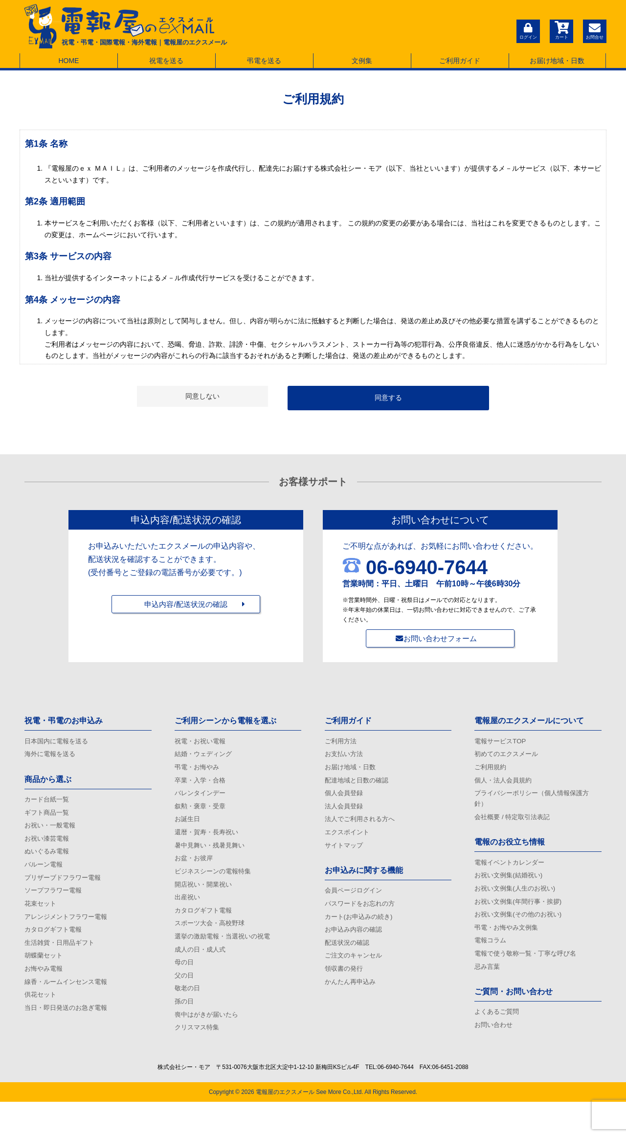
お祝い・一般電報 (51, 833)
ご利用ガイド (459, 61)
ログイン (526, 30)
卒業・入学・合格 (202, 786)
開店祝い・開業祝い (205, 902)
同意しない (202, 396)
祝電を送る (166, 61)
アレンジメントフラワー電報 (68, 934)
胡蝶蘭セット (45, 977)
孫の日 (185, 1032)
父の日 (185, 1003)
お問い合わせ (494, 1050)
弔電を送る (264, 61)
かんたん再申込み (352, 1006)
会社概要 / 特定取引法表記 (515, 826)
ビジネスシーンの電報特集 (216, 887)
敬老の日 (188, 1018)
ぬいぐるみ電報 (48, 862)
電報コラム (491, 960)
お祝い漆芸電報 (48, 847)
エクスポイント (349, 844)
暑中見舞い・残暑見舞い (212, 858)
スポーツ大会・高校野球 (212, 945)
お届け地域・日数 (557, 61)
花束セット (41, 920)
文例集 (362, 61)
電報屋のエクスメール (285, 1126)
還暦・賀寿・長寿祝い (209, 844)
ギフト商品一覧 (48, 818)
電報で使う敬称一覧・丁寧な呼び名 (529, 975)
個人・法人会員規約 (505, 786)
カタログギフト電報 (55, 949)
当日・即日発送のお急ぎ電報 (68, 1036)
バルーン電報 (45, 876)
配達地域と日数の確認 (359, 786)
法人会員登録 (345, 815)
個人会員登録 (345, 800)
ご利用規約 (491, 772)
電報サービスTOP (502, 742)
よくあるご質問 (498, 1036)
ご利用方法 (342, 742)
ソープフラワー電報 (55, 905)
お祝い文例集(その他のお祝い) (521, 931)
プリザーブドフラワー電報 (65, 890)
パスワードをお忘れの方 (362, 920)
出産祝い (188, 916)
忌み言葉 (488, 989)
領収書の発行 (345, 992)
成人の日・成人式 (202, 974)
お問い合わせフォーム (440, 638)
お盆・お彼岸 (195, 873)
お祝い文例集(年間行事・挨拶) (521, 917)
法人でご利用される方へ (362, 829)
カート (560, 30)
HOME (68, 61)
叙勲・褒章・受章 (202, 815)
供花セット (41, 1021)
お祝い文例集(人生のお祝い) (517, 902)
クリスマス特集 (199, 1061)
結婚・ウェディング (205, 757)
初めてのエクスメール (508, 757)
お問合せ (594, 30)
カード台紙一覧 (48, 804)
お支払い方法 (345, 757)
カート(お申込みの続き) (361, 934)
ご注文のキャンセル (355, 977)
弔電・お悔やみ (199, 772)
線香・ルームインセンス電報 (68, 1006)
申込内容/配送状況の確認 (186, 612)
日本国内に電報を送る (58, 742)
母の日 (185, 989)
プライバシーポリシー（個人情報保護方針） (536, 806)
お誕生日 (188, 829)
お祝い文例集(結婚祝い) (510, 887)
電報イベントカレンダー (512, 873)
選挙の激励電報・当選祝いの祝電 (226, 960)
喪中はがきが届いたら (209, 1046)
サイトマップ (345, 858)
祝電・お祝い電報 (202, 742)
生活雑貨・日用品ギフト (62, 963)
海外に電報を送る (51, 757)
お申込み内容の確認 (355, 949)
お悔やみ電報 (45, 992)
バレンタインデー (202, 800)
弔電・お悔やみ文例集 (508, 946)
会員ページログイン (355, 905)
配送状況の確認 (349, 963)
